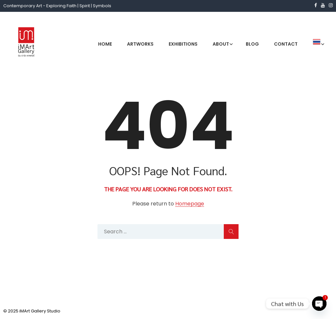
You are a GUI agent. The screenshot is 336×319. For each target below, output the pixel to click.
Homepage (189, 204)
